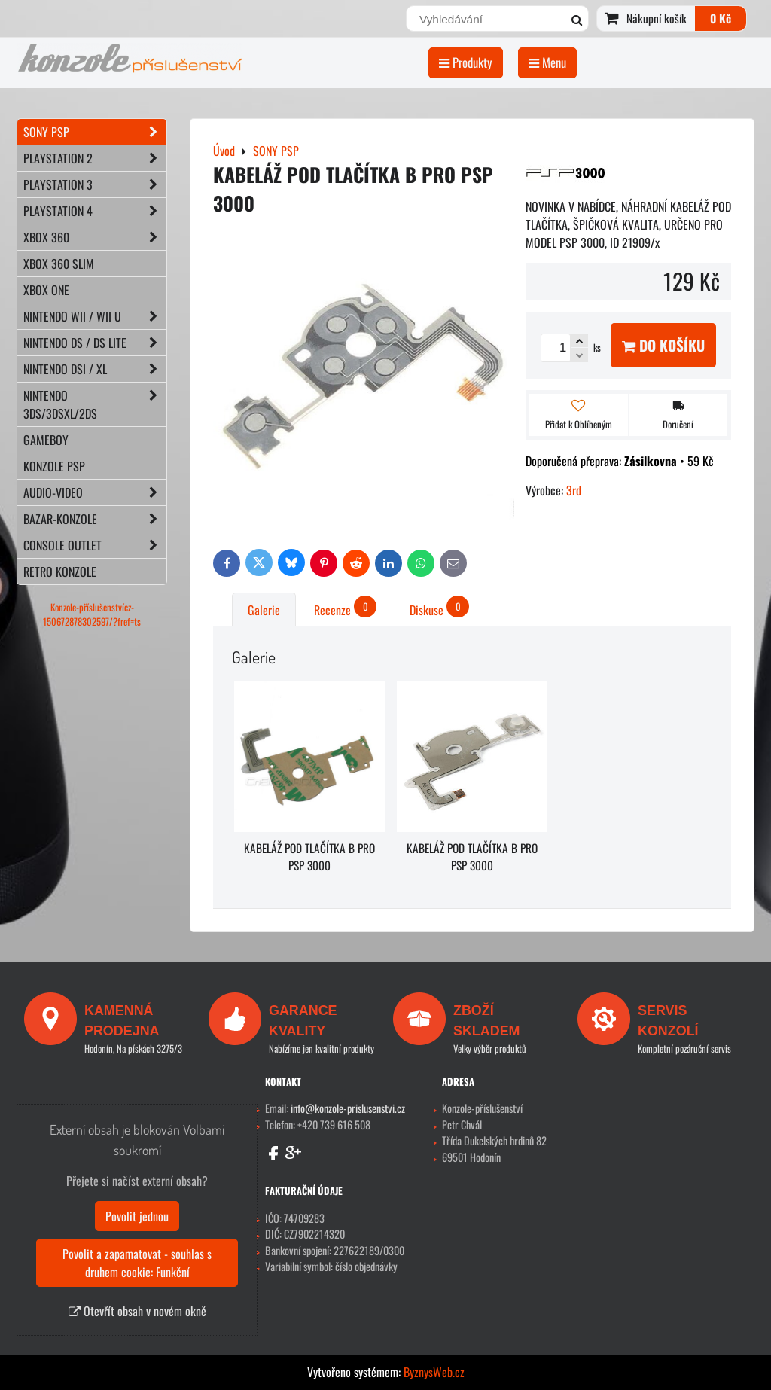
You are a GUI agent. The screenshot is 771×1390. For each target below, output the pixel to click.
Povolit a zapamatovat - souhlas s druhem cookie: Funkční (137, 1263)
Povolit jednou (137, 1216)
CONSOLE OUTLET (94, 545)
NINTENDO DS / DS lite (94, 342)
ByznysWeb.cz (434, 1372)
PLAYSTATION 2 (94, 158)
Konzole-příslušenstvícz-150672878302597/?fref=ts (92, 614)
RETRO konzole (59, 571)
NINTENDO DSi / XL (94, 369)
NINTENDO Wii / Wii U (94, 316)
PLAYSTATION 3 (94, 184)
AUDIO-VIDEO (94, 492)
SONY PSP (94, 132)
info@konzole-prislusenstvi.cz (348, 1108)
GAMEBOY (46, 440)
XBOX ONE (46, 290)
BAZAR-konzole (94, 519)
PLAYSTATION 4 (94, 211)
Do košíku (663, 345)
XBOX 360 (94, 237)
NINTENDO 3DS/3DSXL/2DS (94, 404)
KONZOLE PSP (54, 466)
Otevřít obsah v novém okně (137, 1311)
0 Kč (720, 18)
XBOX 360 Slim (58, 264)
